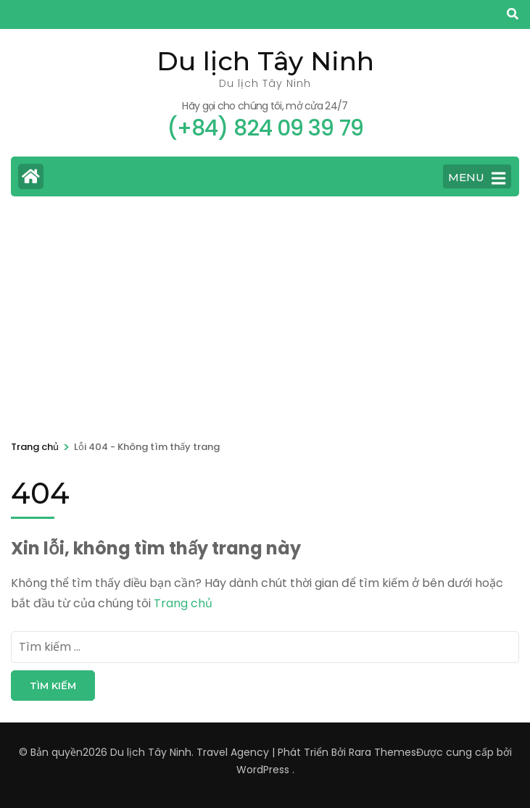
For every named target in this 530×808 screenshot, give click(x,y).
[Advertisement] (265, 316)
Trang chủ (183, 603)
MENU (476, 178)
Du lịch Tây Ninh (265, 61)
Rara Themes (382, 752)
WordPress (262, 769)
